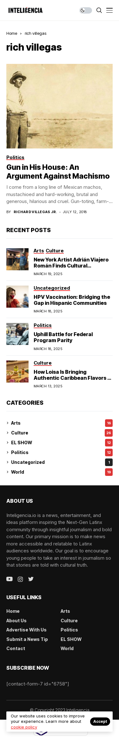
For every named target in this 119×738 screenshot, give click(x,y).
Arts (62, 423)
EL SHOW (62, 442)
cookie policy (24, 726)
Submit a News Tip (27, 639)
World (62, 472)
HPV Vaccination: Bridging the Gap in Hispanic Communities (72, 300)
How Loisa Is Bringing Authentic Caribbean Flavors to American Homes (73, 378)
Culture (62, 433)
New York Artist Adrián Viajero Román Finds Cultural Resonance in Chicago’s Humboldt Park (71, 268)
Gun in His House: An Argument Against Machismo (58, 172)
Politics (62, 452)
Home (11, 33)
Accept (100, 721)
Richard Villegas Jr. (35, 212)
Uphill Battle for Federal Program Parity (63, 337)
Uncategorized (62, 462)
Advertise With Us (26, 629)
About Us (16, 620)
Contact (15, 648)
